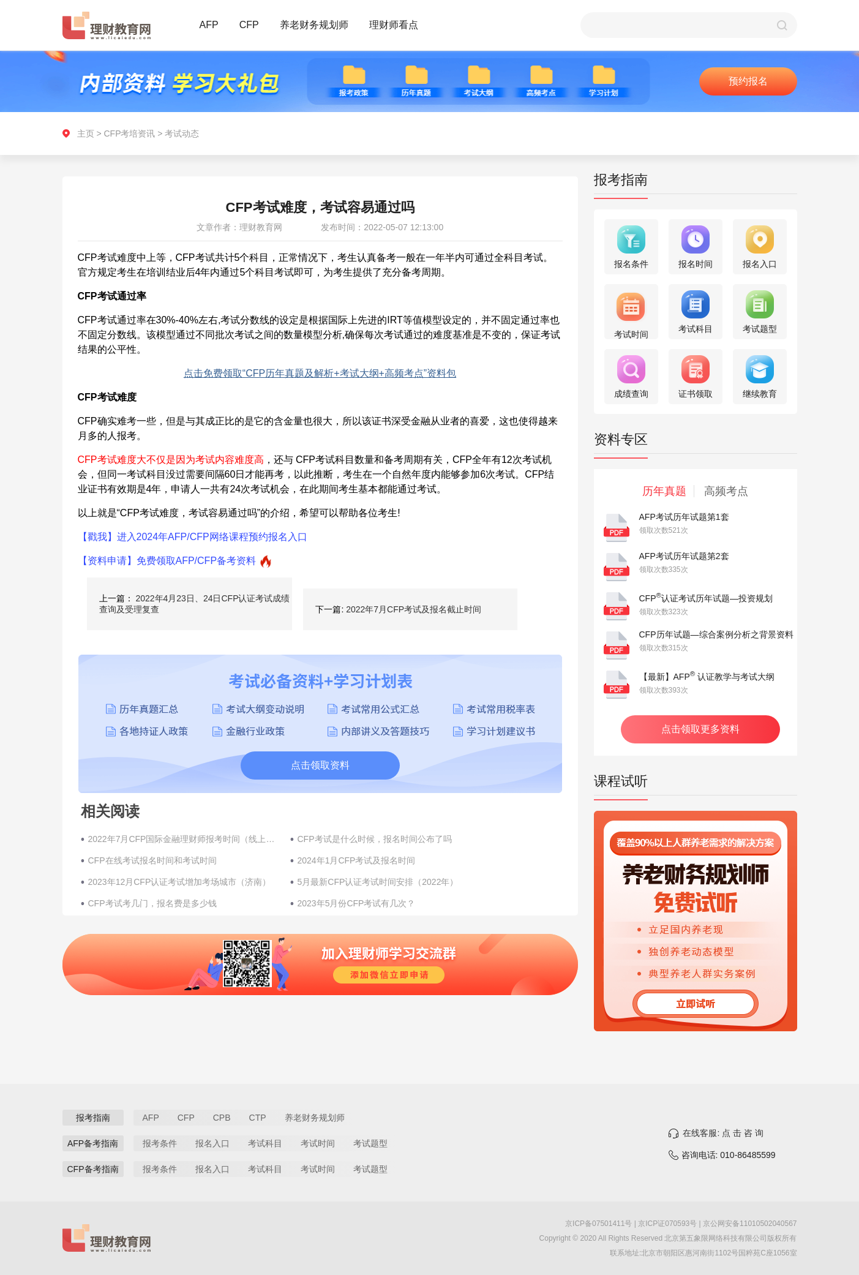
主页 (85, 133)
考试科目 (265, 1143)
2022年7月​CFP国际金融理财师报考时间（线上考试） (183, 839)
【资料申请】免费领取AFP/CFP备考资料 (167, 560)
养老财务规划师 (314, 25)
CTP (257, 1118)
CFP (249, 25)
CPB (222, 1118)
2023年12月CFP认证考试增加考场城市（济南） (179, 882)
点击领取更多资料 (700, 729)
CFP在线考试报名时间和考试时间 (152, 860)
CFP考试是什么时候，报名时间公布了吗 (375, 839)
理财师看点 (393, 25)
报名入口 (212, 1143)
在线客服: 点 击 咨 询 (723, 1133)
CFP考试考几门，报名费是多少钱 (152, 903)
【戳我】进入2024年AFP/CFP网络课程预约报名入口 (192, 537)
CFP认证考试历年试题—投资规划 (706, 598)
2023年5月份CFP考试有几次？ (357, 903)
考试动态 (182, 133)
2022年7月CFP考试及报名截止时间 (413, 609)
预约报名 (748, 81)
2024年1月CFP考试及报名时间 (357, 860)
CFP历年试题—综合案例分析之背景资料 (716, 634)
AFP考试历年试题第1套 (684, 517)
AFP (209, 25)
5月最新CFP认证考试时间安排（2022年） (378, 882)
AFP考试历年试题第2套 (684, 556)
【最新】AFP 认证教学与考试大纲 (707, 677)
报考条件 (160, 1143)
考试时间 (318, 1143)
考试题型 (370, 1143)
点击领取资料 (320, 765)
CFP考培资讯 (129, 133)
